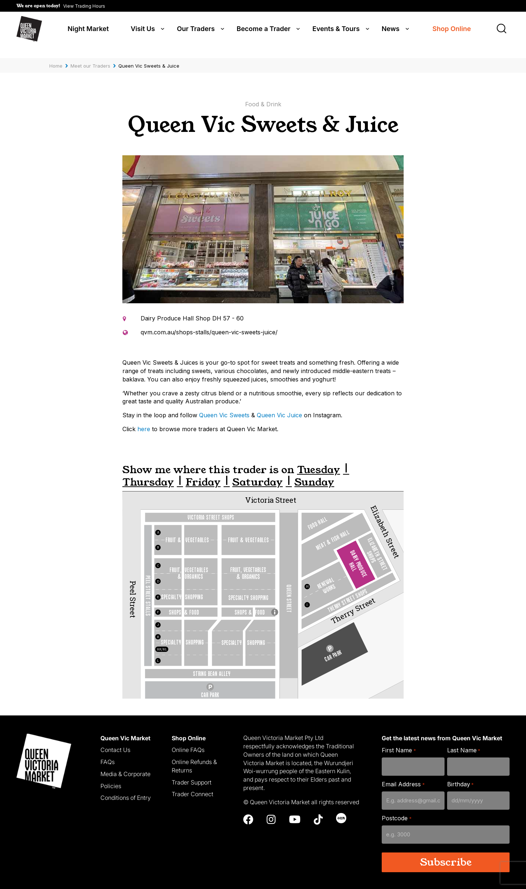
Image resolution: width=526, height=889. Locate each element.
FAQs (107, 752)
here (143, 419)
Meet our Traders (90, 56)
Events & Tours (335, 30)
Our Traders (196, 30)
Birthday (460, 774)
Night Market (88, 30)
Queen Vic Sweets (224, 405)
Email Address (403, 774)
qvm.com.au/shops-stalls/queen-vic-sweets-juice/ (209, 322)
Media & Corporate (125, 764)
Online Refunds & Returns (194, 756)
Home (55, 56)
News (391, 30)
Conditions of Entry (125, 787)
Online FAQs (188, 740)
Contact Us (115, 740)
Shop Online (451, 30)
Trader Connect (192, 784)
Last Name (463, 740)
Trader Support (191, 772)
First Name (399, 740)
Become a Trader (263, 30)
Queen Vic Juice (279, 405)
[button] (60, 6)
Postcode (396, 808)
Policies (110, 775)
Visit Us (143, 30)
